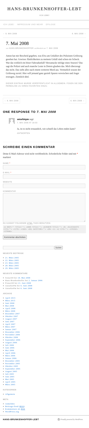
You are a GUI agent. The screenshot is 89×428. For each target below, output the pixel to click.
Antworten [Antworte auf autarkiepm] (23, 133)
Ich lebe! (8, 24)
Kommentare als (15, 409)
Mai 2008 (9, 306)
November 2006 (12, 335)
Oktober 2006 (11, 337)
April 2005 (10, 382)
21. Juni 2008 (24, 283)
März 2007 (10, 327)
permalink (12, 86)
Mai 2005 (9, 379)
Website (7, 182)
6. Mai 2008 (79, 34)
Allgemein (59, 83)
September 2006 (12, 340)
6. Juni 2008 (26, 286)
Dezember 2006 (12, 332)
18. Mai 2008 (24, 278)
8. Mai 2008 (10, 34)
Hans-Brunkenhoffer (21, 48)
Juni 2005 (10, 377)
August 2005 (11, 371)
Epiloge (51, 24)
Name (6, 163)
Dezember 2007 (12, 314)
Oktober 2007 (11, 316)
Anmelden (10, 404)
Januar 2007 (11, 329)
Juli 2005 (9, 374)
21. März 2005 (12, 258)
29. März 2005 (12, 268)
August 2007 (11, 319)
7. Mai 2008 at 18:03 (27, 123)
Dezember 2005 (12, 361)
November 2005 (12, 363)
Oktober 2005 (11, 366)
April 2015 (10, 298)
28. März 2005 (12, 265)
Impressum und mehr (30, 24)
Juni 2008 (10, 303)
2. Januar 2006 (35, 280)
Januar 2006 (11, 358)
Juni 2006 (10, 348)
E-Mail (7, 173)
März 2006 (10, 356)
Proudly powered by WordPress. (72, 419)
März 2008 (10, 311)
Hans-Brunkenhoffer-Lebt (44, 8)
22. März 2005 (12, 260)
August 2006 (11, 342)
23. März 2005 (12, 263)
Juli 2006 (9, 345)
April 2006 (10, 353)
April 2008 (10, 308)
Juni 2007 (10, 321)
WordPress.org (12, 412)
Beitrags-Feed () (15, 406)
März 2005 (10, 384)
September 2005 (12, 369)
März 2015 (10, 300)
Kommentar (9, 191)
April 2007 (10, 324)
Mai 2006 (9, 350)
